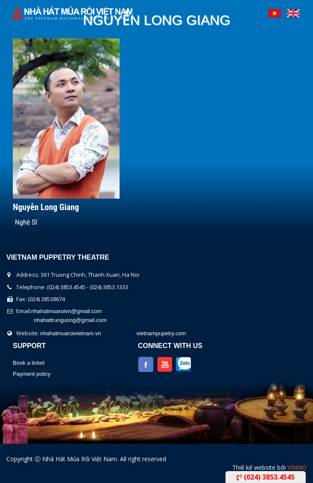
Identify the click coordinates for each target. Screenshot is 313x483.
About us (22, 71)
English (293, 11)
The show (22, 104)
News (22, 163)
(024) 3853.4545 (266, 477)
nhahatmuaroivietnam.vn (70, 333)
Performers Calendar (22, 135)
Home (22, 49)
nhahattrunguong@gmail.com (70, 320)
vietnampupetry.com (161, 333)
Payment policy (31, 374)
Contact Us (22, 188)
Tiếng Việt (274, 11)
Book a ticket (28, 363)
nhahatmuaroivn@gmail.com (66, 311)
